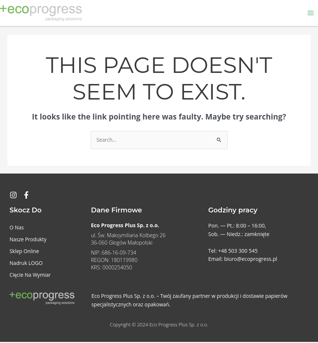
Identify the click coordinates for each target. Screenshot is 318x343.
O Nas (17, 228)
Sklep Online (24, 252)
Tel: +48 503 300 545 (233, 251)
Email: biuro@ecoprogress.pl (242, 259)
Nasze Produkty (28, 240)
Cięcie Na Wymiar (30, 275)
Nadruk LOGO (26, 264)
